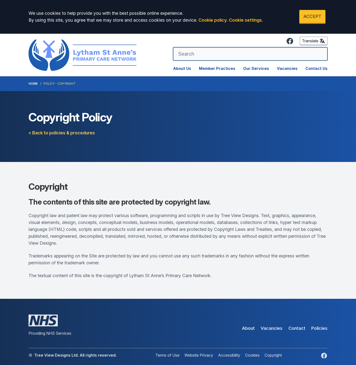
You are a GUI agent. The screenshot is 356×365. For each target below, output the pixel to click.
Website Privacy (198, 355)
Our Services (256, 68)
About (248, 328)
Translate (313, 41)
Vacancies (287, 68)
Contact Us (316, 68)
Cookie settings (245, 20)
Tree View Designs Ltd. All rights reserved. (75, 355)
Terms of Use (167, 355)
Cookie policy (212, 20)
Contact (296, 328)
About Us (182, 68)
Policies (319, 328)
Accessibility (229, 355)
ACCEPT (312, 16)
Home (33, 83)
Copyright (273, 355)
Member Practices (217, 68)
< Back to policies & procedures (62, 132)
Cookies (252, 355)
